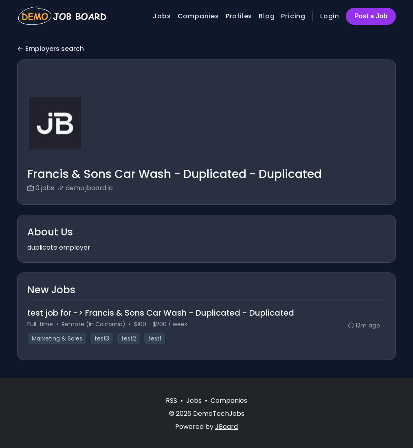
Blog (267, 16)
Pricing (293, 16)
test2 (128, 338)
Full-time (40, 324)
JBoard (226, 426)
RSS (171, 400)
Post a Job (370, 16)
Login (329, 16)
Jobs (162, 16)
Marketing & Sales (57, 338)
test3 (101, 338)
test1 (154, 338)
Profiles (239, 16)
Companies (198, 16)
